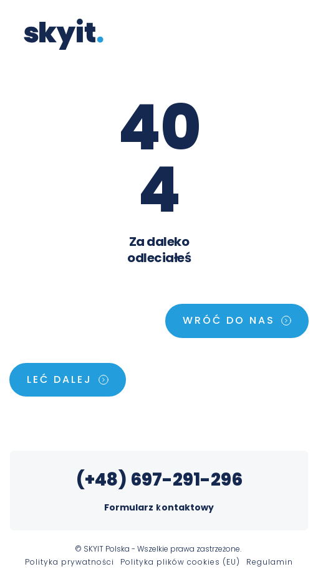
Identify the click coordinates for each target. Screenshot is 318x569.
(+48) (103, 480)
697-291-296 (186, 480)
